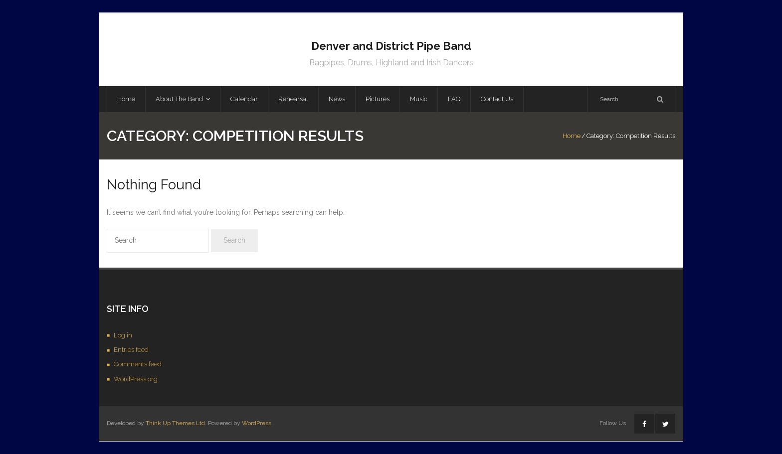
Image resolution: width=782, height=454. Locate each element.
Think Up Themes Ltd (175, 423)
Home (572, 136)
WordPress (256, 423)
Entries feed (131, 349)
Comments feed (138, 364)
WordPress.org (136, 379)
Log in (123, 335)
